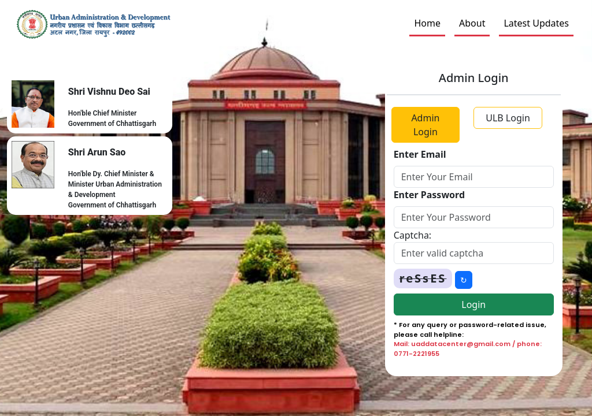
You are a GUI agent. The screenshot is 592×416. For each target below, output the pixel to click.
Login (473, 304)
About (472, 23)
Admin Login (425, 125)
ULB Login (508, 118)
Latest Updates (536, 23)
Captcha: (413, 235)
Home (427, 23)
